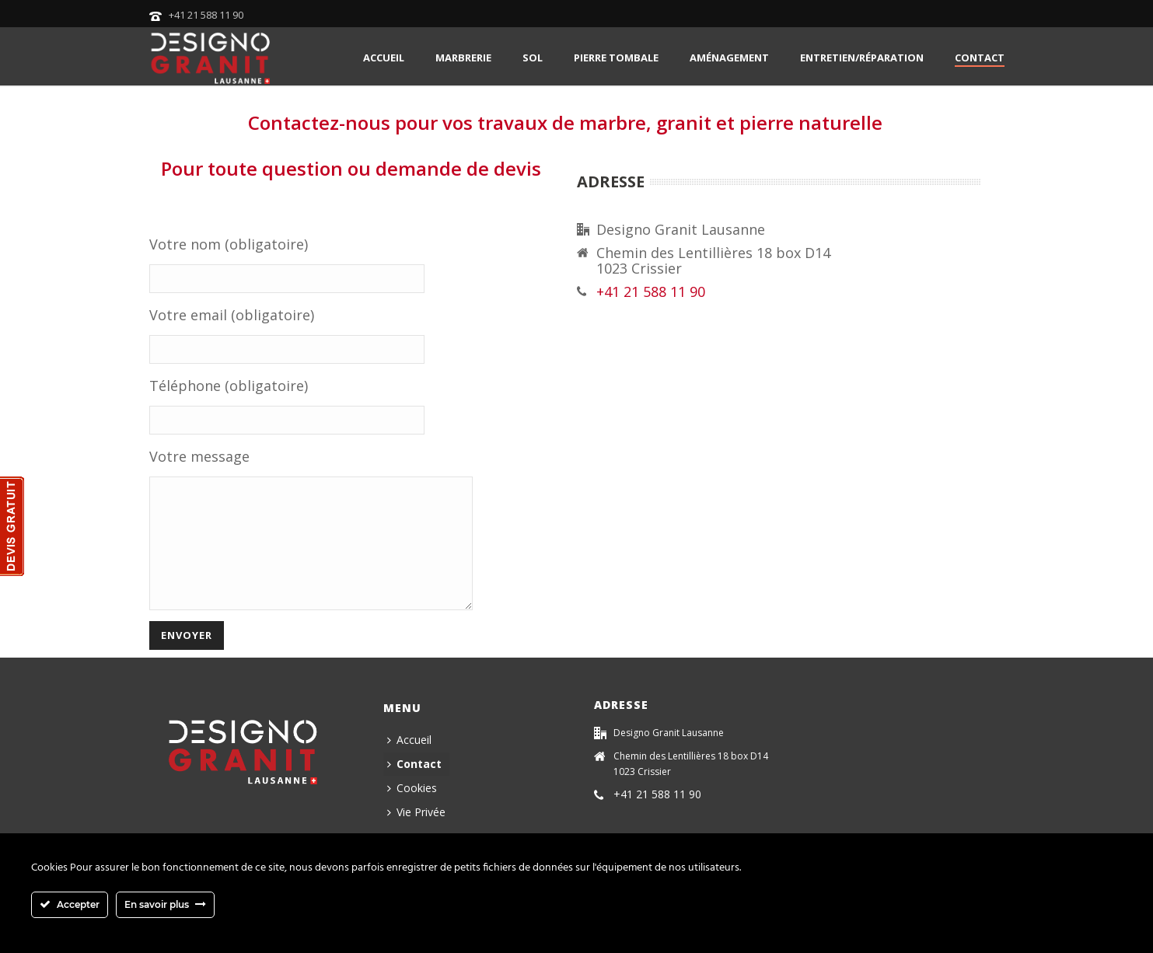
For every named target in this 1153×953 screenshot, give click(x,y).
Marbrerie (463, 58)
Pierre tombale (616, 58)
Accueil (383, 58)
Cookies (412, 811)
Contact (980, 58)
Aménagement (729, 58)
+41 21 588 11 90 (206, 15)
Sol (532, 58)
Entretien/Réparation (862, 58)
